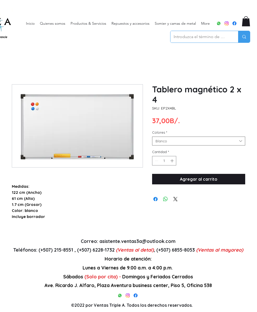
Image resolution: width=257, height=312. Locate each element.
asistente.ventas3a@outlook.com (137, 241)
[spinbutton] (164, 160)
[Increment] (172, 160)
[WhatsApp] (218, 23)
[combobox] (198, 141)
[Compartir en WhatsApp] (165, 199)
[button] (246, 21)
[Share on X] (175, 199)
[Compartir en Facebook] (155, 199)
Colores (159, 132)
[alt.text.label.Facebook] (234, 23)
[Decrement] (156, 160)
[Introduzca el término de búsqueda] (200, 37)
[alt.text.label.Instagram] (226, 23)
